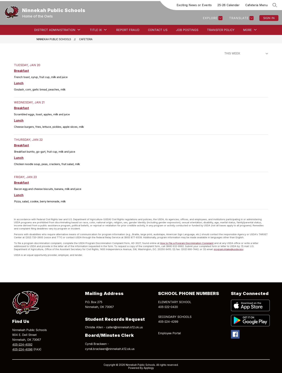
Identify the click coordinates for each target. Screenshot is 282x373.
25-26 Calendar (228, 5)
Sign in (269, 18)
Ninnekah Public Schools (54, 39)
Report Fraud (127, 30)
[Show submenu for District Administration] (54, 30)
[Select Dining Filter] (245, 53)
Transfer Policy (221, 30)
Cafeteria (85, 39)
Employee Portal (169, 333)
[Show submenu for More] (247, 30)
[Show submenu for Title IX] (96, 30)
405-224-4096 (22, 349)
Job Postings (187, 30)
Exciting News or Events (194, 5)
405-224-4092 (22, 344)
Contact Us (157, 30)
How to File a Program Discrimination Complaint (186, 243)
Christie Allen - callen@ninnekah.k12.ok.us (114, 327)
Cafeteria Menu (256, 5)
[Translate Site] (241, 18)
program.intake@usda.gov (228, 249)
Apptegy (149, 367)
